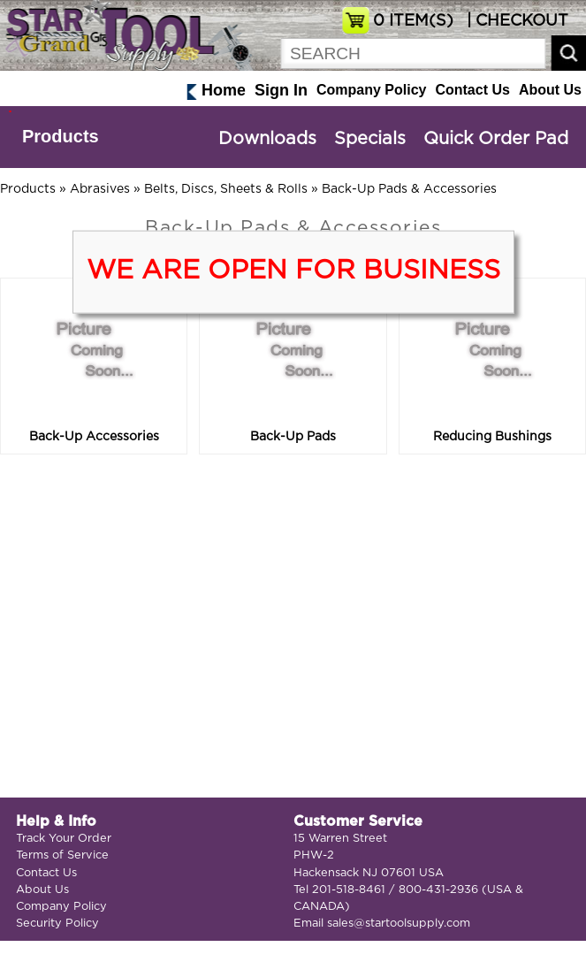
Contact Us (472, 89)
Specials (370, 139)
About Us (550, 89)
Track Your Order (63, 838)
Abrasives (100, 189)
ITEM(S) (413, 21)
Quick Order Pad (495, 139)
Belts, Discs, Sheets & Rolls (226, 189)
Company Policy (371, 89)
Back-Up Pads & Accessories (409, 189)
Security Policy (57, 923)
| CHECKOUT (515, 21)
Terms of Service (62, 855)
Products (60, 136)
